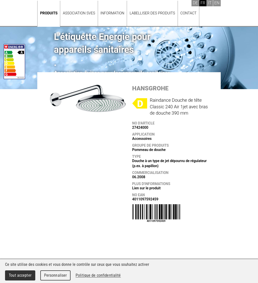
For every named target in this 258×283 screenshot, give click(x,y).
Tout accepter (20, 275)
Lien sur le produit (146, 188)
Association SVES (79, 13)
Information (112, 13)
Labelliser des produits (152, 13)
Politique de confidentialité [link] (98, 275)
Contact (188, 13)
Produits (48, 13)
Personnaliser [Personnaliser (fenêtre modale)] (55, 275)
